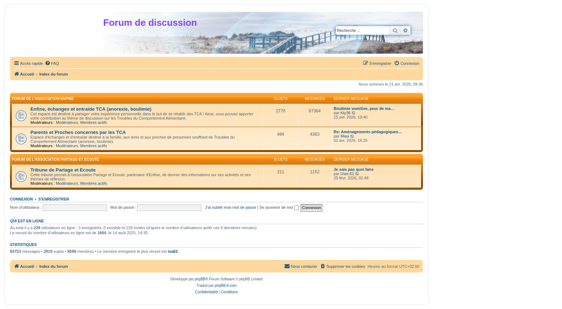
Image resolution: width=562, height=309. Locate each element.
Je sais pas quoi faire (353, 169)
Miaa (344, 136)
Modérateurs (67, 122)
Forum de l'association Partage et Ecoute (55, 159)
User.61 (347, 174)
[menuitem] (52, 63)
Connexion (21, 199)
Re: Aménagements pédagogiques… (368, 132)
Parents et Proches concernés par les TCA (78, 132)
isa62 (173, 251)
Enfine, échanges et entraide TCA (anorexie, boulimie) (90, 109)
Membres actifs (93, 122)
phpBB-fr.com (226, 286)
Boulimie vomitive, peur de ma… (364, 108)
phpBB (200, 279)
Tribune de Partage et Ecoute (63, 170)
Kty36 (345, 113)
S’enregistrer (53, 199)
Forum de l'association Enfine (43, 99)
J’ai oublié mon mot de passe (230, 207)
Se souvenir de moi (279, 207)
